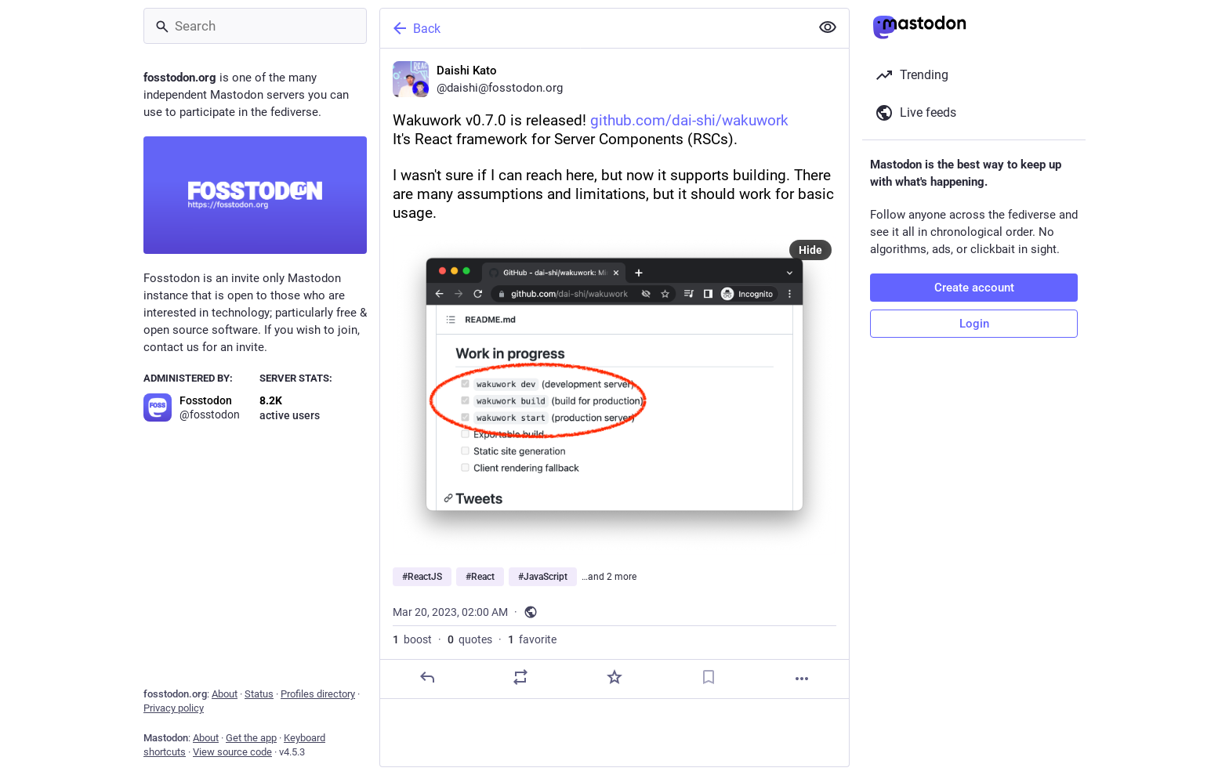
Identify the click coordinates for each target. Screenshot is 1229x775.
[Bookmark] (708, 677)
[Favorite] (614, 677)
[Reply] (427, 677)
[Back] (593, 28)
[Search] (255, 26)
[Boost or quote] (520, 677)
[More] (801, 678)
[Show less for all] (828, 27)
